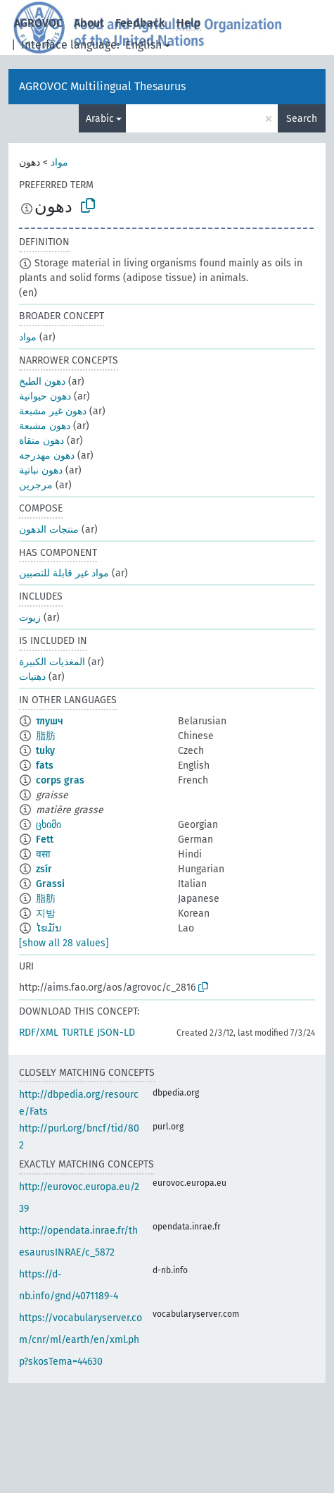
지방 (46, 913)
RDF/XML (38, 1033)
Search (301, 119)
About (89, 23)
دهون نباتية (41, 470)
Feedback (140, 23)
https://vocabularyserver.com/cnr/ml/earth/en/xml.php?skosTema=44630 (80, 1340)
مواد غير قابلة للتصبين (64, 573)
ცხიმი (48, 825)
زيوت (30, 618)
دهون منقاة (41, 441)
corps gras (60, 780)
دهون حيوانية (45, 396)
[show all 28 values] (64, 943)
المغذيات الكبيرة (52, 662)
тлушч (49, 721)
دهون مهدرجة (47, 455)
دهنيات (32, 677)
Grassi (50, 884)
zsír (44, 869)
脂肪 (46, 736)
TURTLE (78, 1033)
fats (44, 766)
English (143, 44)
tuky (45, 751)
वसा (43, 854)
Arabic (100, 119)
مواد (59, 162)
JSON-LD (116, 1033)
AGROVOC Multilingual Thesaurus (102, 86)
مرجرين (36, 485)
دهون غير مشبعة (52, 411)
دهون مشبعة (44, 426)
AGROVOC (38, 23)
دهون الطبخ (42, 382)
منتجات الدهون (49, 529)
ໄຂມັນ (48, 928)
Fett (44, 839)
